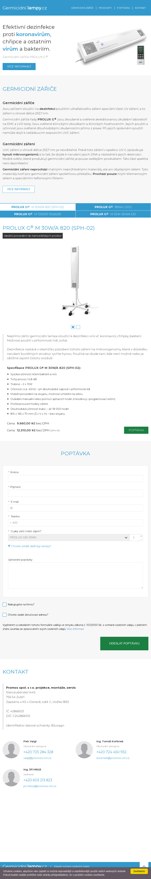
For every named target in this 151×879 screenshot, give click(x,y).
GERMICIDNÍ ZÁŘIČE (82, 7)
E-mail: (13, 501)
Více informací (19, 66)
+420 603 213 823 (37, 780)
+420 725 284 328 (38, 752)
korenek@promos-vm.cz (112, 758)
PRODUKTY (105, 7)
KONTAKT (140, 7)
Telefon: (14, 516)
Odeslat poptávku (124, 643)
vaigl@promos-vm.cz (37, 758)
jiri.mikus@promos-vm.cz (39, 786)
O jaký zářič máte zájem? (24, 531)
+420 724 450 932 (111, 752)
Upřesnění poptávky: (20, 559)
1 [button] (74, 328)
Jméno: (13, 472)
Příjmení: (14, 487)
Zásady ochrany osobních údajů (71, 866)
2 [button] (79, 328)
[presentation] (29, 643)
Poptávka (136, 430)
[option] (75, 284)
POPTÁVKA (123, 7)
